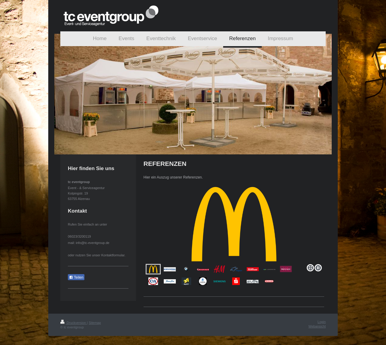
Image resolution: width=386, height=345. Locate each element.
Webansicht (317, 326)
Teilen (76, 277)
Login (322, 322)
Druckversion (73, 322)
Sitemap (95, 322)
